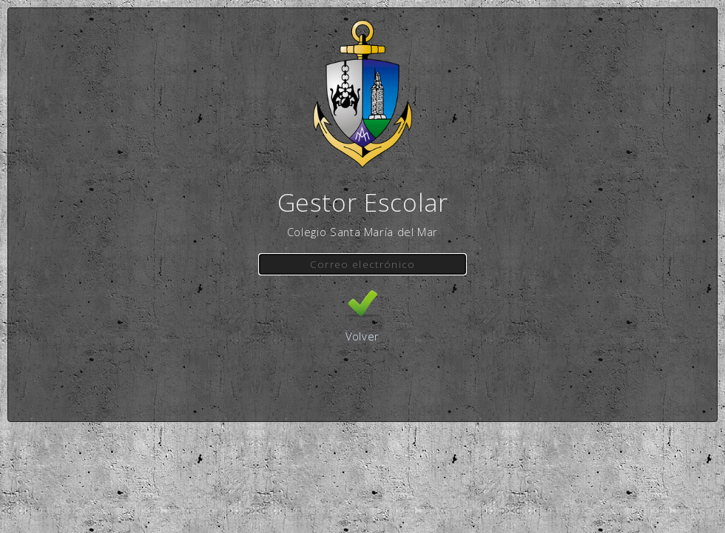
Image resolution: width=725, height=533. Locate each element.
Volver (362, 336)
